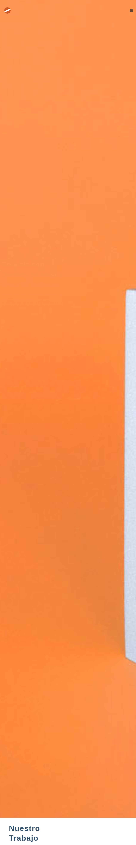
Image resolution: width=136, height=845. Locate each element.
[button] (81, 10)
